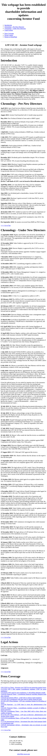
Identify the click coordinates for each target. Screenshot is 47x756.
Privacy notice (8, 35)
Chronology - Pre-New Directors (14, 27)
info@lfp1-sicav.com (23, 754)
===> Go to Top (5, 225)
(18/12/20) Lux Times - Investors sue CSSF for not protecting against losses (23, 687)
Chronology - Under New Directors (15, 28)
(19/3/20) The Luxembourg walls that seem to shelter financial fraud (21, 699)
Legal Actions (8, 30)
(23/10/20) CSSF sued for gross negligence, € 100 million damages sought (23, 692)
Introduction (8, 25)
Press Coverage (9, 33)
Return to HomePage (10, 37)
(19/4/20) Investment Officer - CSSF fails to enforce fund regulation (21, 698)
